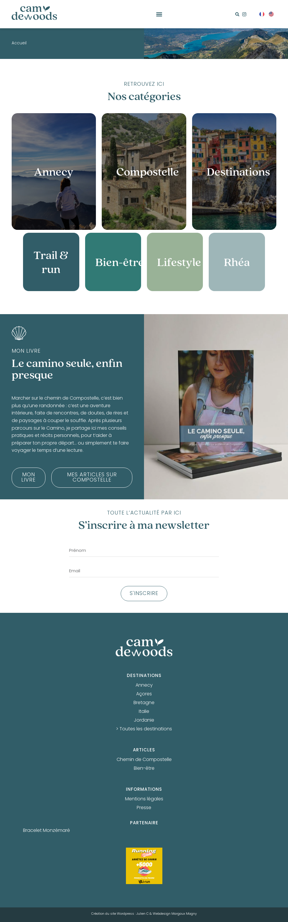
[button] (159, 14)
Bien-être (144, 768)
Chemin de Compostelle (144, 760)
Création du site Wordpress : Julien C (120, 913)
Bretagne (144, 703)
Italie (144, 711)
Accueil (19, 43)
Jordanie (144, 720)
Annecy (144, 685)
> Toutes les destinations (144, 729)
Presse (144, 808)
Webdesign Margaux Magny (175, 913)
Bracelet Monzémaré (46, 830)
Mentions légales (144, 799)
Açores (144, 694)
